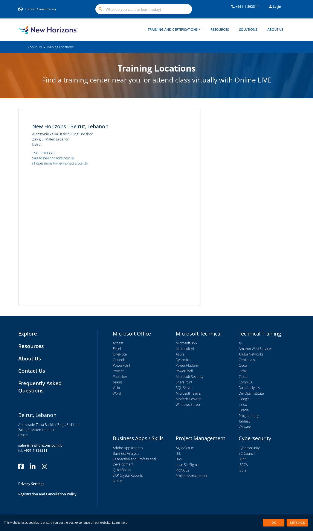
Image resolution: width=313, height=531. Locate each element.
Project (118, 371)
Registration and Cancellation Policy (47, 493)
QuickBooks (122, 470)
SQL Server (184, 388)
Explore (27, 333)
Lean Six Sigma (187, 464)
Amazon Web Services (255, 349)
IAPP (242, 459)
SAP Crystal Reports (128, 475)
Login (275, 6)
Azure (180, 354)
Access (118, 343)
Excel (117, 349)
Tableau (244, 421)
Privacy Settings (31, 483)
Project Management (191, 476)
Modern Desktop (189, 399)
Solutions (248, 29)
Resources (220, 29)
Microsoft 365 (186, 343)
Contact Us (31, 370)
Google (244, 399)
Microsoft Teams (188, 393)
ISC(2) (243, 470)
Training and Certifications (173, 29)
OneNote (120, 354)
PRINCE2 (182, 470)
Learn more (120, 522)
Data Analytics (249, 388)
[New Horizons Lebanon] (48, 29)
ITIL (178, 453)
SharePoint (184, 382)
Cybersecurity (249, 448)
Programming (249, 416)
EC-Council (247, 453)
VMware (245, 427)
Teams (117, 382)
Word (117, 393)
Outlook (119, 360)
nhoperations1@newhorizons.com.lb (60, 163)
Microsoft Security (189, 377)
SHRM (117, 481)
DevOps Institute (251, 393)
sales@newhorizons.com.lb (40, 445)
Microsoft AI (185, 349)
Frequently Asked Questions (40, 387)
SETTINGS (297, 522)
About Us (275, 29)
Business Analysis (126, 453)
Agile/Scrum (185, 448)
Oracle (244, 410)
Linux (243, 405)
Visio (116, 388)
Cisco (243, 365)
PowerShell (184, 371)
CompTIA (246, 382)
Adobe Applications (128, 448)
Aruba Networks (251, 354)
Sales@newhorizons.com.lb (53, 158)
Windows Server (188, 405)
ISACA (243, 464)
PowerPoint (121, 365)
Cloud (243, 377)
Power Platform (187, 365)
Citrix (243, 371)
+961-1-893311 (245, 6)
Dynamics (183, 360)
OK (274, 522)
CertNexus (247, 360)
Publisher (120, 377)
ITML (179, 459)
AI (240, 343)
